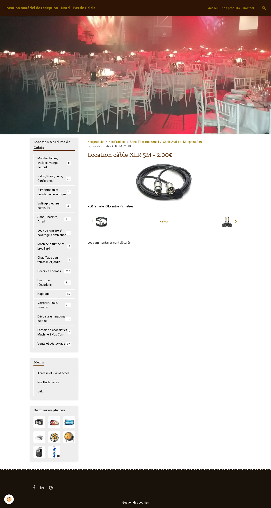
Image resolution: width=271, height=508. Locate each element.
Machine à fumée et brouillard (54, 246)
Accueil (213, 8)
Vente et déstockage (54, 344)
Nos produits (230, 8)
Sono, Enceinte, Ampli (144, 142)
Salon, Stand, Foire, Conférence (54, 178)
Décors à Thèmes (54, 271)
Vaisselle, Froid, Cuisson (54, 305)
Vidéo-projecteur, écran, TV (54, 206)
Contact (248, 8)
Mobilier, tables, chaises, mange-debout (54, 163)
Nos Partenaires (48, 382)
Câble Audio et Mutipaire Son (182, 142)
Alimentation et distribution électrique (54, 192)
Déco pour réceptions (54, 282)
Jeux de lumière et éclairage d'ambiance (54, 233)
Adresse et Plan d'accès (53, 373)
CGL (40, 391)
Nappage (54, 294)
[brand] (50, 8)
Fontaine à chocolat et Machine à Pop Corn (54, 332)
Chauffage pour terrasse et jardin (54, 260)
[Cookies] (9, 499)
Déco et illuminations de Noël (54, 319)
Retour (164, 221)
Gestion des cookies (135, 502)
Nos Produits (117, 142)
